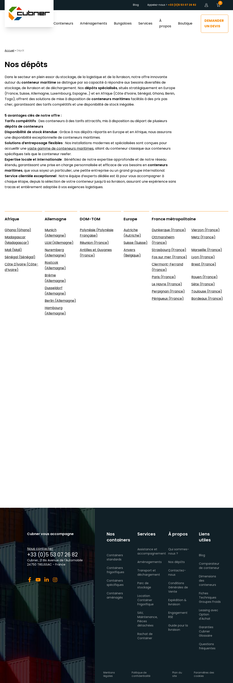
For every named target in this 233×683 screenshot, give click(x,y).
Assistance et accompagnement (151, 551)
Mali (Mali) (13, 250)
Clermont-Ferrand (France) (167, 267)
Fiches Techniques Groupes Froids (210, 597)
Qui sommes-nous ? (178, 551)
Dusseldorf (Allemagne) (55, 291)
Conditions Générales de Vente (178, 587)
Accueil (9, 51)
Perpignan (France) (168, 291)
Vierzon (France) (205, 230)
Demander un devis (214, 23)
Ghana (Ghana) (18, 230)
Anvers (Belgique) (132, 252)
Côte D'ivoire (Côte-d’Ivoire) (21, 267)
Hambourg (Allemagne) (55, 310)
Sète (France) (203, 284)
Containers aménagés (115, 595)
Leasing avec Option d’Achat (208, 614)
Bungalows (123, 23)
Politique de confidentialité (141, 674)
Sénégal (144, 94)
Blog (136, 5)
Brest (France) (203, 264)
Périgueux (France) (168, 299)
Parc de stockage (144, 585)
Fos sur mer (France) (169, 257)
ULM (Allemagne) (59, 243)
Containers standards (115, 557)
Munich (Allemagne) (55, 233)
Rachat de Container (145, 636)
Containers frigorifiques (115, 570)
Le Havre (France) (167, 284)
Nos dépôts (176, 562)
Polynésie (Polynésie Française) (96, 233)
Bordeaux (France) (207, 299)
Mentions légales (109, 674)
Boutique (185, 23)
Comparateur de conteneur (209, 566)
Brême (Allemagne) (55, 278)
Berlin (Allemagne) (60, 301)
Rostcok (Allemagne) (55, 265)
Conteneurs (63, 23)
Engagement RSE (178, 615)
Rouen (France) (204, 277)
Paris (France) (164, 277)
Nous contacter (40, 549)
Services (145, 23)
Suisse (24, 94)
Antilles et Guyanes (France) (96, 252)
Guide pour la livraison (178, 627)
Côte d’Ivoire (125, 94)
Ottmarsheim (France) (163, 240)
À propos (165, 23)
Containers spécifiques (115, 583)
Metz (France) (203, 237)
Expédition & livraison (177, 602)
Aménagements (93, 23)
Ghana (158, 94)
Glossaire (205, 635)
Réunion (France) (94, 243)
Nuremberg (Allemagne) (55, 252)
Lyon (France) (203, 257)
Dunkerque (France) (169, 230)
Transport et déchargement (148, 572)
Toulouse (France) (206, 291)
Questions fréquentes (207, 646)
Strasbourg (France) (169, 250)
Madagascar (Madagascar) (17, 240)
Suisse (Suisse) (136, 243)
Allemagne (40, 94)
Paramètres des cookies (204, 674)
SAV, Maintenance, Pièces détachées (147, 619)
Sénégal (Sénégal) (20, 257)
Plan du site (177, 674)
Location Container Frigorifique (145, 600)
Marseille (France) (206, 250)
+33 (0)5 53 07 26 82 (52, 555)
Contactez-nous (177, 572)
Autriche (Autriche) (132, 233)
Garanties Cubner (206, 629)
